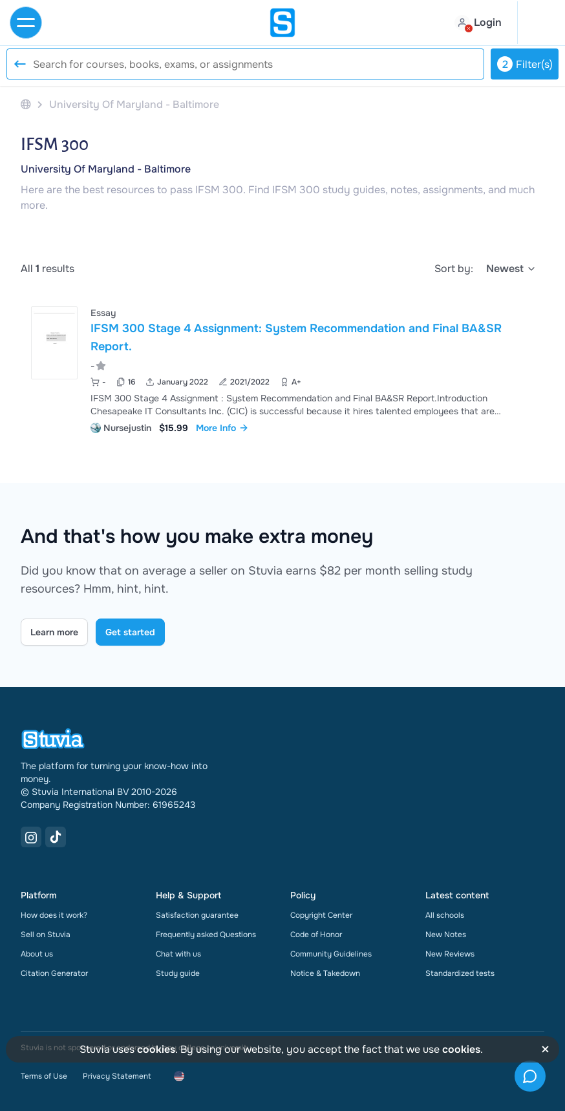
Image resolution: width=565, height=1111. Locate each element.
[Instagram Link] (31, 837)
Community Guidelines (331, 954)
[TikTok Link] (55, 837)
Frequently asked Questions (206, 934)
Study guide (178, 973)
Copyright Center (321, 915)
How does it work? (54, 915)
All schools (444, 915)
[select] (511, 268)
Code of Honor (316, 934)
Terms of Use (44, 1076)
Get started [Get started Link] (130, 632)
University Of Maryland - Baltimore (106, 169)
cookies (156, 1049)
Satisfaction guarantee (197, 915)
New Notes (445, 934)
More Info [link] (222, 428)
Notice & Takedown (325, 973)
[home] (282, 22)
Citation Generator (54, 973)
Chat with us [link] (178, 954)
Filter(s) (525, 64)
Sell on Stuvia (45, 934)
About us (37, 954)
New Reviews (449, 954)
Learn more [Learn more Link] (54, 632)
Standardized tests (460, 973)
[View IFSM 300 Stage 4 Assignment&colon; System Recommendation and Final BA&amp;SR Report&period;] (282, 368)
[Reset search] (19, 63)
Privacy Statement (117, 1076)
